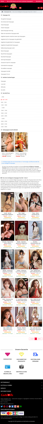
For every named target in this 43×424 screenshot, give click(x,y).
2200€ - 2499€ (4, 115)
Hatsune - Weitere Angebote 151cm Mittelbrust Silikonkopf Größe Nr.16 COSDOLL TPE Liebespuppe (21, 328)
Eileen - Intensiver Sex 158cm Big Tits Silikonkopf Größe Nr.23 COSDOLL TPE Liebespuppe (7, 299)
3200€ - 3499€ (4, 126)
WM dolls (3, 86)
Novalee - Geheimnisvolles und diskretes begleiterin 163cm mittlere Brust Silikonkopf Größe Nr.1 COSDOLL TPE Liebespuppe (35, 242)
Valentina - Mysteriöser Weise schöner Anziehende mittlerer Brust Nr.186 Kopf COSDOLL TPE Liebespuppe (7, 242)
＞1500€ (2, 107)
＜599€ (2, 96)
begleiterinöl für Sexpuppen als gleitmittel (11, 39)
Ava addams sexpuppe (6, 68)
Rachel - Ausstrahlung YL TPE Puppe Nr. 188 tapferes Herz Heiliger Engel (21, 153)
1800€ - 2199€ (4, 112)
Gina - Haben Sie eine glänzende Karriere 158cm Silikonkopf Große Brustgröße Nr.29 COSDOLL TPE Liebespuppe (35, 299)
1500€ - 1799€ (4, 110)
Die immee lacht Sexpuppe (7, 21)
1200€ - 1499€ (4, 104)
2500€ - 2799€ (4, 121)
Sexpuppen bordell (5, 71)
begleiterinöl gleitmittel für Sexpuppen (10, 42)
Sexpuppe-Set (7, 11)
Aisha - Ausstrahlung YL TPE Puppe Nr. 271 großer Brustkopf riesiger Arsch (8, 153)
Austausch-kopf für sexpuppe (8, 62)
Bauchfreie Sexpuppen (6, 53)
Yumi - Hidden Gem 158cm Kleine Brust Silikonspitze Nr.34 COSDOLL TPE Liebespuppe (7, 328)
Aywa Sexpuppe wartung (7, 30)
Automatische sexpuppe (7, 65)
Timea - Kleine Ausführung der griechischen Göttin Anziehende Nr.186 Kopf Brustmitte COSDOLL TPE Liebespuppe (35, 213)
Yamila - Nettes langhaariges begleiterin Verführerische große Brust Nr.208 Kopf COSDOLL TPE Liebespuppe (7, 213)
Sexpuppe (4, 167)
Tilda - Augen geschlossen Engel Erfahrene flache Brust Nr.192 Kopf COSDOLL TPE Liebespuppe (21, 213)
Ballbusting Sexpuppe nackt (8, 47)
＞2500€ (2, 118)
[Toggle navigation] (41, 8)
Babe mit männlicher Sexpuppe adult (10, 33)
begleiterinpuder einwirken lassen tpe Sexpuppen (13, 36)
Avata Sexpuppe (5, 24)
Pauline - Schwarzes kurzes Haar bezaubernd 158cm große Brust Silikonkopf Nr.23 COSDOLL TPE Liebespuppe (21, 271)
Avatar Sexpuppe (5, 27)
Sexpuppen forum (5, 74)
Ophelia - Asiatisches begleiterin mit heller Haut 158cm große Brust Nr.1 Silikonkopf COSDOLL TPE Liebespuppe (8, 271)
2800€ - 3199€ (4, 123)
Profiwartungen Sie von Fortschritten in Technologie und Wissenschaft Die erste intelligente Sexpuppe (20, 162)
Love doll (3, 83)
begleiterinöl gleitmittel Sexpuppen (9, 44)
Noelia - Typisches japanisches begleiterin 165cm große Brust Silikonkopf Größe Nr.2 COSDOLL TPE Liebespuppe (21, 242)
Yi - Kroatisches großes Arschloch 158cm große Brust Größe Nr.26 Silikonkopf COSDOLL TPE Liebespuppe (21, 299)
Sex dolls (3, 89)
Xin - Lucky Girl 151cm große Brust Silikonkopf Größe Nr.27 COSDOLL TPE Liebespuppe (35, 328)
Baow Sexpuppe (5, 50)
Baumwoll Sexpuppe (6, 56)
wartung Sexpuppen (6, 59)
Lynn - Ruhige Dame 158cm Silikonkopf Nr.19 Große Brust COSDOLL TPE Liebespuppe (35, 271)
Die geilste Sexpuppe (6, 18)
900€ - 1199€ (3, 102)
